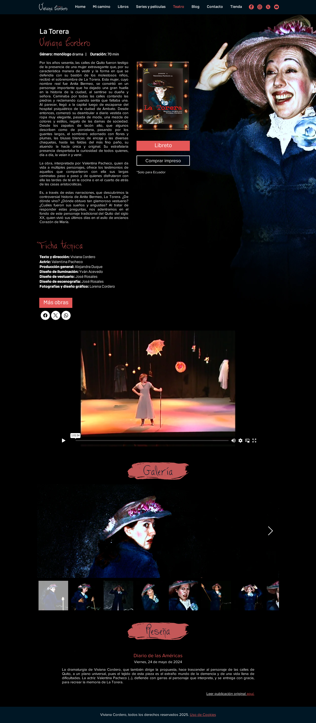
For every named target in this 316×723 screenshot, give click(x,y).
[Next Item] (270, 531)
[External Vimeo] (158, 388)
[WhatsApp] (66, 315)
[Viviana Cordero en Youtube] (276, 6)
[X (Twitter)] (55, 315)
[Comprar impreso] (163, 161)
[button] (203, 714)
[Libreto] (163, 146)
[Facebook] (45, 315)
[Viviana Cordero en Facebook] (251, 6)
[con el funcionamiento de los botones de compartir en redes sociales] (268, 6)
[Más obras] (55, 303)
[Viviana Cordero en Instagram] (259, 6)
